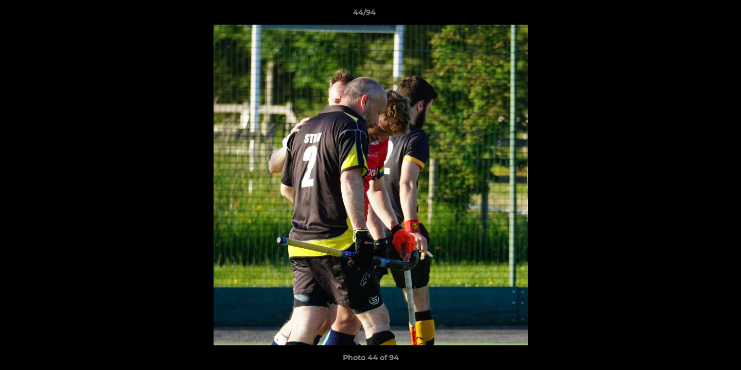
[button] (698, 15)
